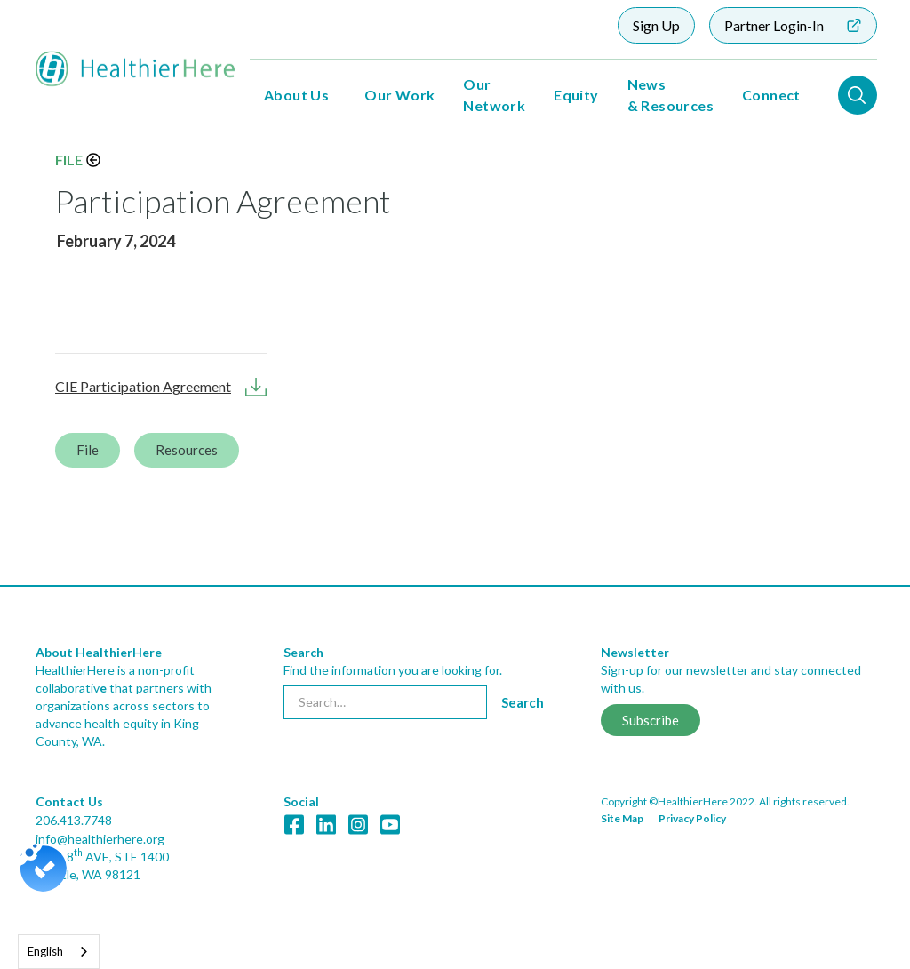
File (69, 159)
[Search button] (522, 702)
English (45, 951)
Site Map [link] (622, 818)
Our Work (399, 94)
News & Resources (670, 95)
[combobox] (59, 951)
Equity (576, 94)
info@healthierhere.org (100, 838)
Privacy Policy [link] (692, 818)
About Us (296, 94)
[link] (455, 777)
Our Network (494, 95)
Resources (187, 450)
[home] (135, 69)
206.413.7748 (74, 820)
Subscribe (650, 720)
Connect (771, 94)
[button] (296, 95)
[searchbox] (384, 702)
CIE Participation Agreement (143, 386)
